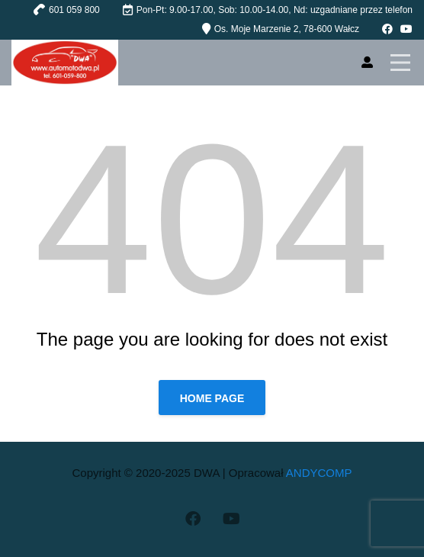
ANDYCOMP (319, 472)
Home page (212, 398)
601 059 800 (74, 10)
